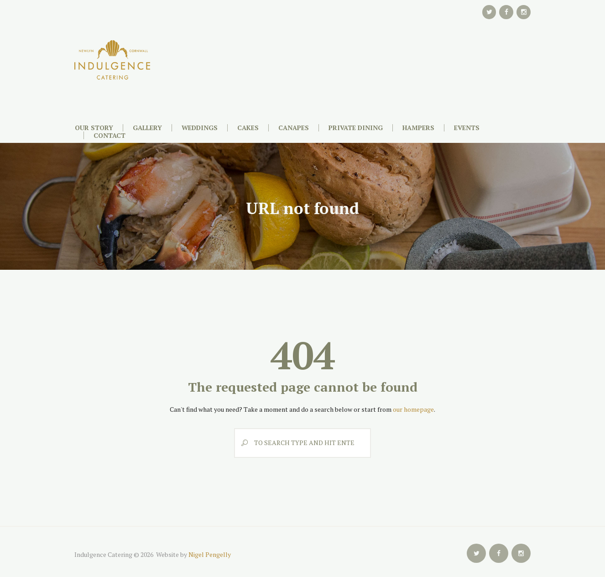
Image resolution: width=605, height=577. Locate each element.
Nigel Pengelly (209, 554)
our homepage (413, 409)
